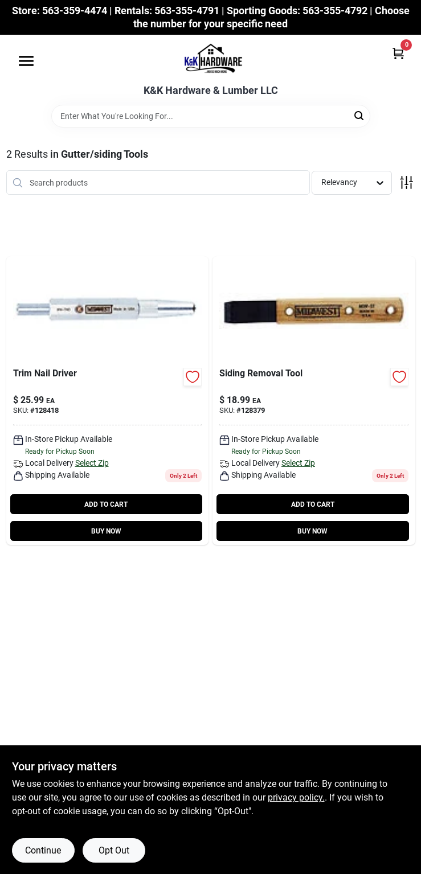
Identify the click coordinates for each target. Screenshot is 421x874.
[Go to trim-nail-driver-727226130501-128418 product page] (107, 400)
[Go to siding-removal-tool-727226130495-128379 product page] (313, 400)
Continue (43, 850)
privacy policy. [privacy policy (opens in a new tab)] (296, 797)
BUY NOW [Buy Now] (106, 531)
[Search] (359, 115)
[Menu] (26, 61)
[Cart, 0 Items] (398, 53)
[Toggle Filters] (406, 182)
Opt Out (114, 850)
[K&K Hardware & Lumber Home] (211, 60)
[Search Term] (210, 116)
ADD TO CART (106, 504)
